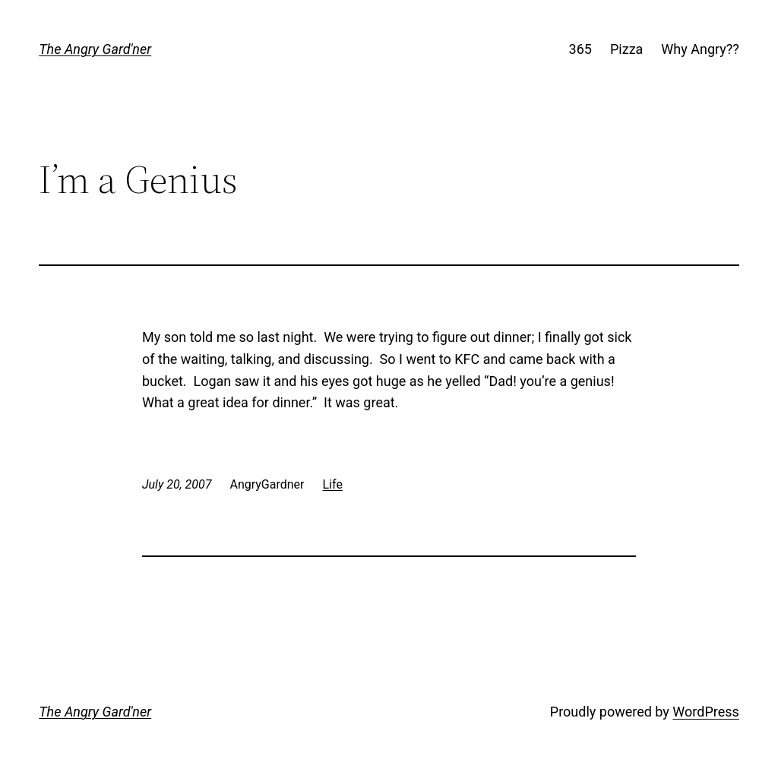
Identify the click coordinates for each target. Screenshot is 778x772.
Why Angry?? (699, 49)
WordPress (705, 712)
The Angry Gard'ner (95, 49)
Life (333, 484)
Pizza (626, 49)
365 (580, 49)
